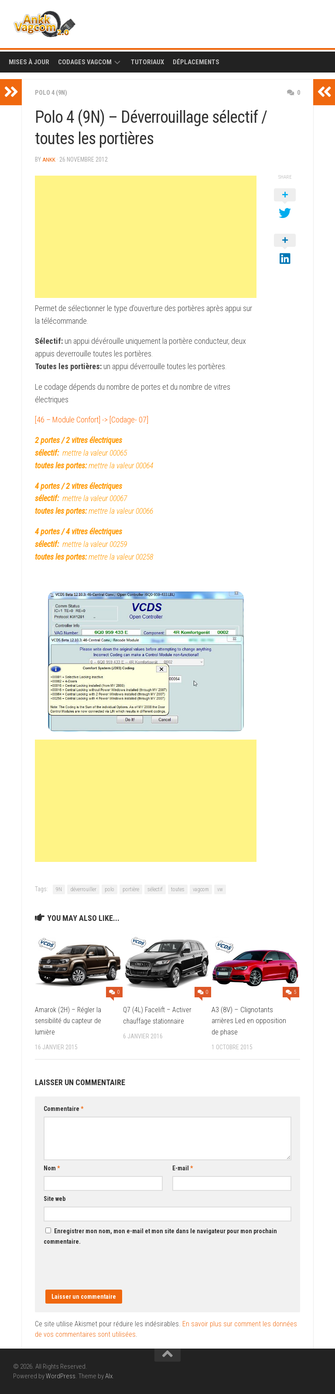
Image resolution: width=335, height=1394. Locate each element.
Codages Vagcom (85, 62)
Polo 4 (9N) (52, 92)
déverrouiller (83, 889)
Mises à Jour (29, 62)
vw (220, 889)
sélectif (155, 889)
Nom (52, 1167)
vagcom (201, 889)
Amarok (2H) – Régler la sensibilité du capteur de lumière (69, 1020)
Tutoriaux (147, 62)
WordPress (60, 1376)
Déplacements (196, 62)
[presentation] (110, 1272)
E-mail (182, 1167)
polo (109, 889)
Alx (109, 1376)
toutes (178, 889)
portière (131, 889)
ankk (49, 159)
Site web (54, 1198)
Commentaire (63, 1108)
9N (59, 889)
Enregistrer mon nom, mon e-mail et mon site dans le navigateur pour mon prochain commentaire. (160, 1236)
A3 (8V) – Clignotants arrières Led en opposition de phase (249, 1020)
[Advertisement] (145, 236)
